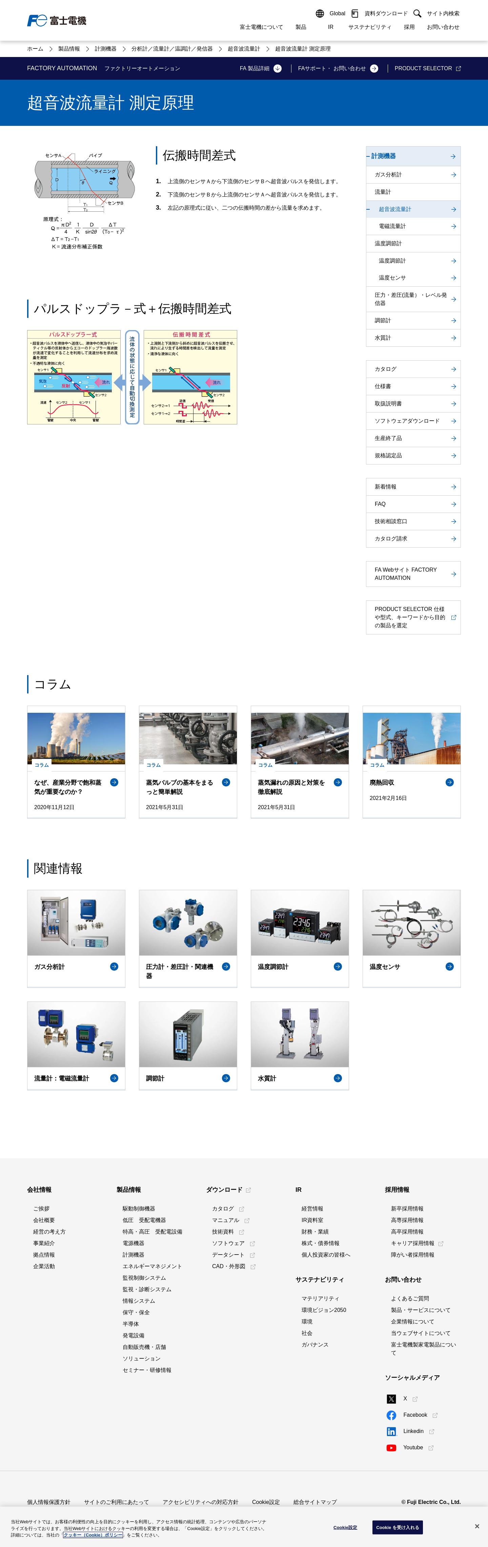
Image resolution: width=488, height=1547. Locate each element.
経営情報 (312, 1208)
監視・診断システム (147, 1289)
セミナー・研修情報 (147, 1370)
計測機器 (133, 1255)
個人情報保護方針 (48, 1502)
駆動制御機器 (139, 1208)
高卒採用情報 (407, 1232)
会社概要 (44, 1220)
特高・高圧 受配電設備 (152, 1232)
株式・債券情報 (321, 1243)
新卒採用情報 (407, 1208)
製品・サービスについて (421, 1310)
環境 (307, 1321)
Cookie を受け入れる (397, 1527)
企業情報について (412, 1321)
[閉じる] (477, 1526)
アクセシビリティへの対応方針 (201, 1502)
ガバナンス (315, 1345)
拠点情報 (44, 1255)
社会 (307, 1333)
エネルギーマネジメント (152, 1266)
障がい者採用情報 (412, 1255)
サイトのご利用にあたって (116, 1502)
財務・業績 (315, 1232)
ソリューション (142, 1358)
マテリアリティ (321, 1298)
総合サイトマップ (315, 1502)
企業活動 (44, 1266)
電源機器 (133, 1243)
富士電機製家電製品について (423, 1349)
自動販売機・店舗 (144, 1347)
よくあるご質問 (410, 1298)
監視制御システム (144, 1278)
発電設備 (133, 1335)
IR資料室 (312, 1220)
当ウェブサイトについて (421, 1333)
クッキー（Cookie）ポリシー (93, 1535)
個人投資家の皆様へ (326, 1255)
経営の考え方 (49, 1232)
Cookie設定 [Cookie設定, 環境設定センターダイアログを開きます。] (345, 1527)
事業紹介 (44, 1243)
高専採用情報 (407, 1220)
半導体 (131, 1324)
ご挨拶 (41, 1208)
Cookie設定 (266, 1502)
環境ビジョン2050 (324, 1310)
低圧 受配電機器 (144, 1220)
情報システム (139, 1301)
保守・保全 (136, 1312)
